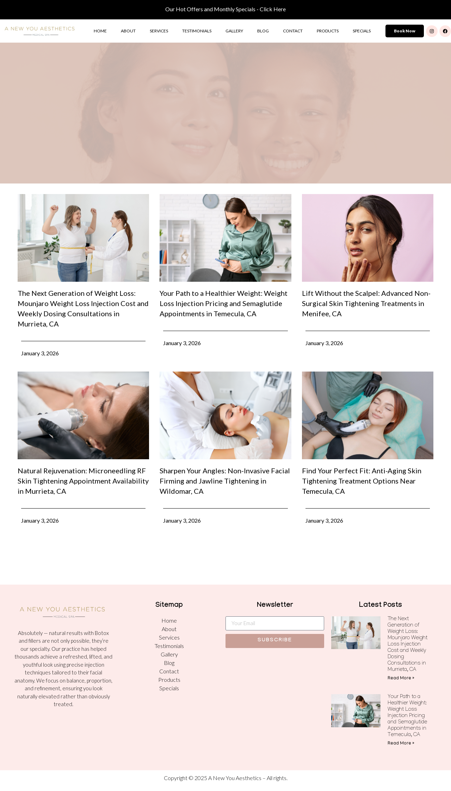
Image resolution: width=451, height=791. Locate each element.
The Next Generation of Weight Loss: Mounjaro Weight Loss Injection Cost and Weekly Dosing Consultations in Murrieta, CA (407, 645)
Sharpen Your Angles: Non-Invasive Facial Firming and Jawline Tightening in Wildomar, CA (225, 480)
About (128, 30)
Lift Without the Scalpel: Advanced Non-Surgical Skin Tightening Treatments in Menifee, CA (366, 303)
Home (100, 30)
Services (159, 30)
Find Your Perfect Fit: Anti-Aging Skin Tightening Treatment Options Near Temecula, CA (361, 480)
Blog (263, 30)
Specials (362, 30)
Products (328, 30)
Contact (293, 30)
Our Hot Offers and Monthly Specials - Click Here (225, 9)
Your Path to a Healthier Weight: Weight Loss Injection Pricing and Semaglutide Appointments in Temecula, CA (224, 303)
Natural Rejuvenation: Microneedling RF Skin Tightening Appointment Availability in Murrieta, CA (83, 480)
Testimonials (196, 30)
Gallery (234, 30)
